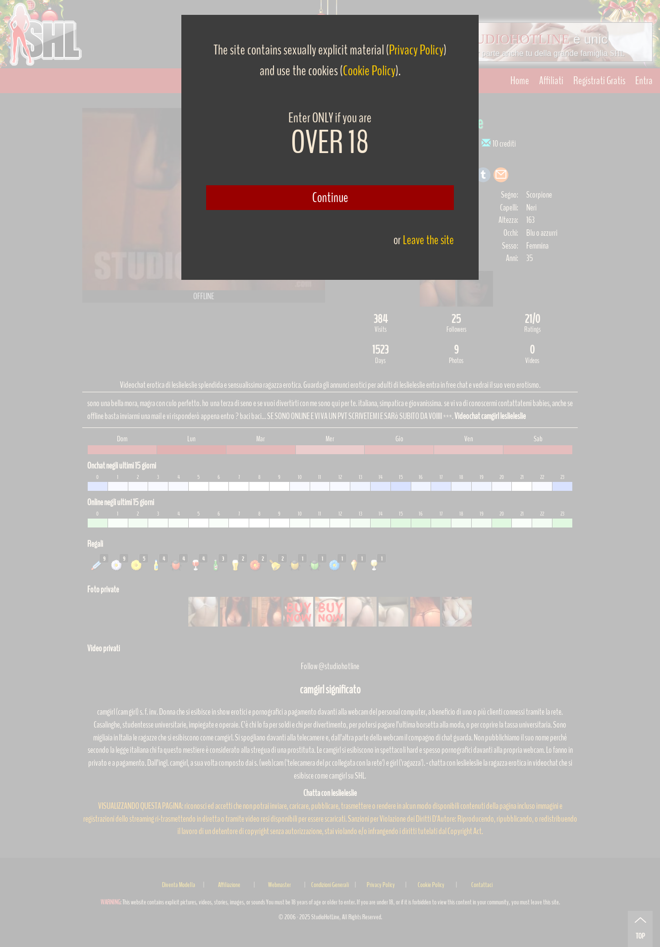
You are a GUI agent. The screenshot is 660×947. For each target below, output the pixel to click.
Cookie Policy (369, 70)
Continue (330, 197)
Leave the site (428, 240)
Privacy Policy (416, 50)
